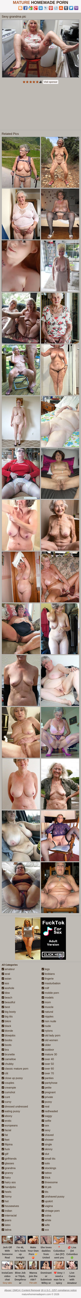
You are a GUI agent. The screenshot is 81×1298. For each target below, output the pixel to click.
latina (6, 1229)
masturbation (51, 983)
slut (45, 1153)
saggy (47, 1116)
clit (5, 1073)
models (48, 997)
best (6, 1007)
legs (46, 969)
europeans (10, 1125)
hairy (6, 1177)
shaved (48, 1135)
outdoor (48, 1049)
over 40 (48, 1059)
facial (6, 1130)
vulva (46, 1215)
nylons (47, 1030)
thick (46, 1177)
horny (7, 1196)
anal (6, 973)
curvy (6, 1101)
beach (7, 997)
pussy (47, 1101)
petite (47, 1087)
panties (48, 1078)
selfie (46, 1120)
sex (45, 1125)
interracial (9, 1215)
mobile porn (50, 992)
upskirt (47, 1201)
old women (50, 1040)
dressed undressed (15, 1106)
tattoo (47, 1172)
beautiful (8, 1002)
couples (8, 1082)
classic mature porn (15, 1068)
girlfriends (9, 1158)
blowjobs (8, 1035)
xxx (45, 1229)
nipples (47, 1016)
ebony (7, 1116)
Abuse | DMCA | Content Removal (22, 1290)
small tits (48, 1158)
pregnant (49, 1092)
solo (46, 1163)
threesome (50, 1182)
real (45, 1106)
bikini (6, 1021)
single (47, 1144)
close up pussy (12, 1078)
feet (5, 1139)
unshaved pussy (53, 1196)
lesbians (48, 973)
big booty (9, 1011)
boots (7, 1045)
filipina (7, 1144)
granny (7, 1172)
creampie (9, 1087)
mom (46, 1002)
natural (47, 1011)
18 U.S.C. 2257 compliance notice (59, 1290)
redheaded (50, 1111)
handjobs (9, 1187)
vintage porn (51, 1210)
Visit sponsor (50, 82)
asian (6, 978)
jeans (6, 1220)
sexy (46, 1130)
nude (46, 1026)
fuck (6, 1149)
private (47, 1097)
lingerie (48, 978)
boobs (7, 1040)
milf (45, 988)
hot (5, 1201)
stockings (49, 1168)
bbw (6, 992)
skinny (47, 1149)
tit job (46, 1187)
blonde (7, 1030)
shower (48, 1139)
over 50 (48, 1063)
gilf (5, 1153)
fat (5, 1135)
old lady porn (51, 1035)
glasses (8, 1163)
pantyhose (49, 1082)
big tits (7, 1016)
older (46, 1045)
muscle (47, 1007)
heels (6, 1191)
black (6, 1026)
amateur (8, 969)
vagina (47, 1206)
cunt (6, 1097)
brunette (8, 1054)
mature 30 (49, 1054)
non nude (49, 1021)
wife (46, 1225)
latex (6, 1225)
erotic (7, 1120)
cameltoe (9, 1059)
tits (45, 1191)
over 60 (48, 1068)
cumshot (8, 1092)
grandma (9, 1168)
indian (7, 1210)
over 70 (48, 1073)
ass (5, 983)
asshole (8, 988)
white (46, 1220)
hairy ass (9, 1182)
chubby (8, 1063)
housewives (10, 1206)
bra (5, 1049)
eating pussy (11, 1111)
